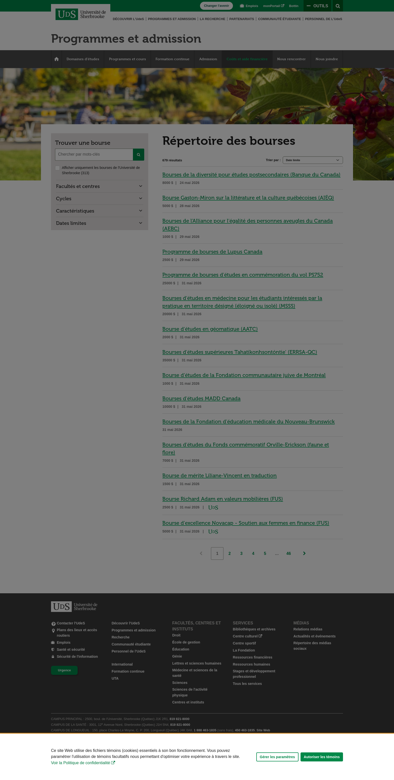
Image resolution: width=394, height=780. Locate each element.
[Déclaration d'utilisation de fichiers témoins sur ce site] (197, 757)
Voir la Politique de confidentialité (80, 763)
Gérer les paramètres (277, 757)
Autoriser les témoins (322, 757)
